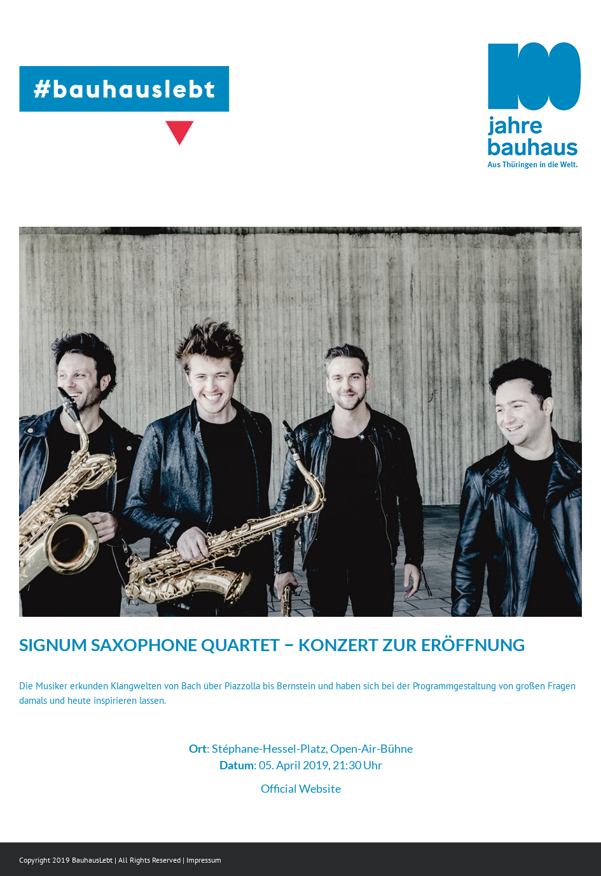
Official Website (301, 788)
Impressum (203, 860)
